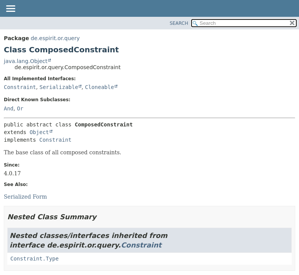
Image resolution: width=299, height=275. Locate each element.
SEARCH (179, 23)
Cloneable (99, 87)
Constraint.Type (34, 259)
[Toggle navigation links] (10, 9)
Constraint (20, 87)
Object (39, 132)
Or (20, 108)
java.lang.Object (25, 61)
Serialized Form (25, 197)
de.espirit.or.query (55, 38)
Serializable (58, 87)
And (8, 108)
